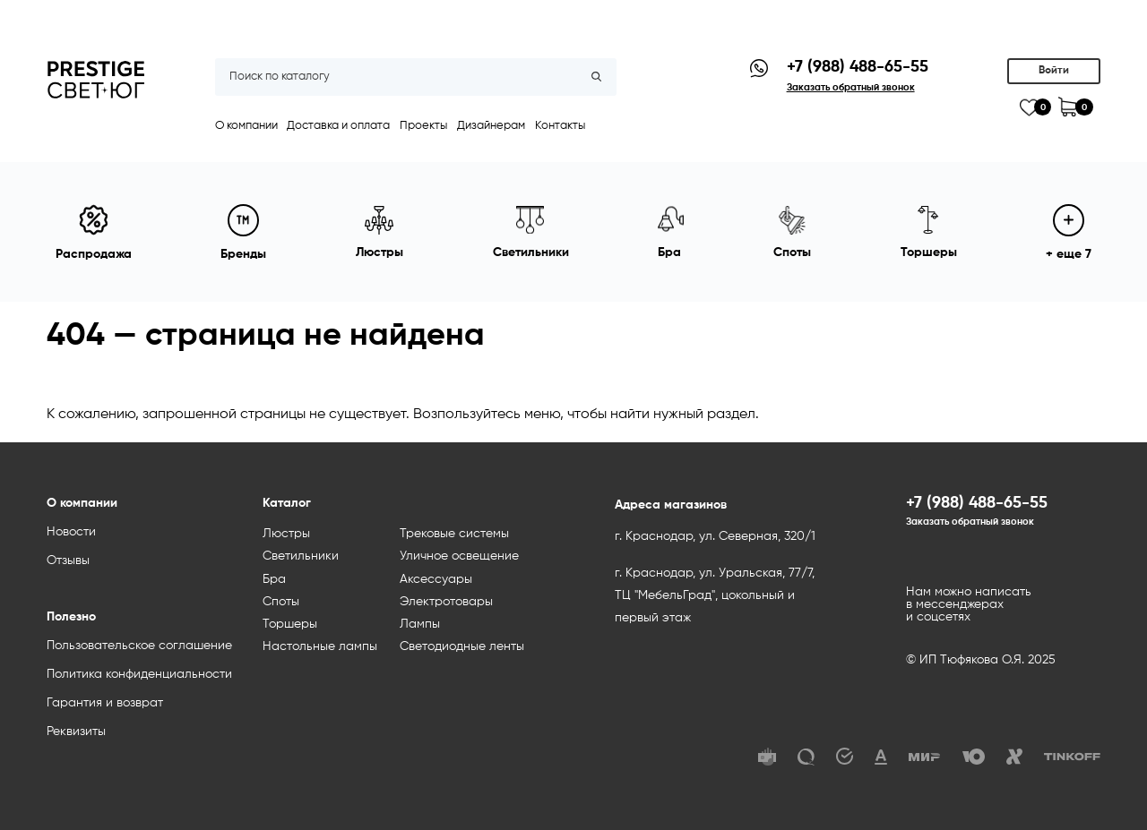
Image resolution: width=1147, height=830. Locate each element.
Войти (1054, 70)
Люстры (286, 533)
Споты (281, 601)
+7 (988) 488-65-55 (857, 67)
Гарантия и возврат (105, 703)
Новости (71, 532)
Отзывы (68, 560)
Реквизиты (76, 731)
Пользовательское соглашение (139, 645)
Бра (274, 579)
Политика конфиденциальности (139, 674)
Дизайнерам (491, 126)
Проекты (423, 126)
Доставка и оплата (338, 126)
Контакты (560, 126)
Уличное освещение (459, 556)
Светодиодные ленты (462, 646)
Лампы (420, 624)
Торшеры (290, 624)
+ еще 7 (1068, 232)
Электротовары (446, 601)
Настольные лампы (320, 646)
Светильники (301, 556)
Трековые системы (454, 533)
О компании (246, 126)
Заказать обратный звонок (970, 522)
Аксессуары (436, 579)
